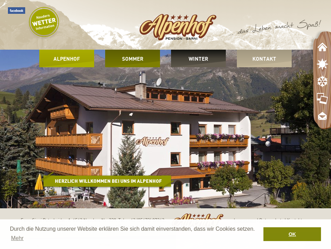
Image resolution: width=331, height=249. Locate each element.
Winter (198, 59)
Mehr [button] (17, 238)
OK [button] (292, 234)
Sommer (132, 59)
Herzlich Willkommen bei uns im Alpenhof (108, 181)
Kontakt (264, 59)
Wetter (44, 23)
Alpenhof (66, 59)
